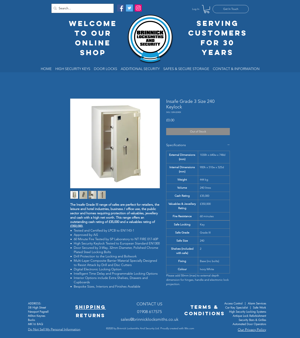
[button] (207, 9)
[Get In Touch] (231, 9)
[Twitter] (129, 7)
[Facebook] (120, 7)
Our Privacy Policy (252, 329)
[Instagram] (138, 7)
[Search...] (82, 8)
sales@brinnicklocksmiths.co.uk (149, 319)
